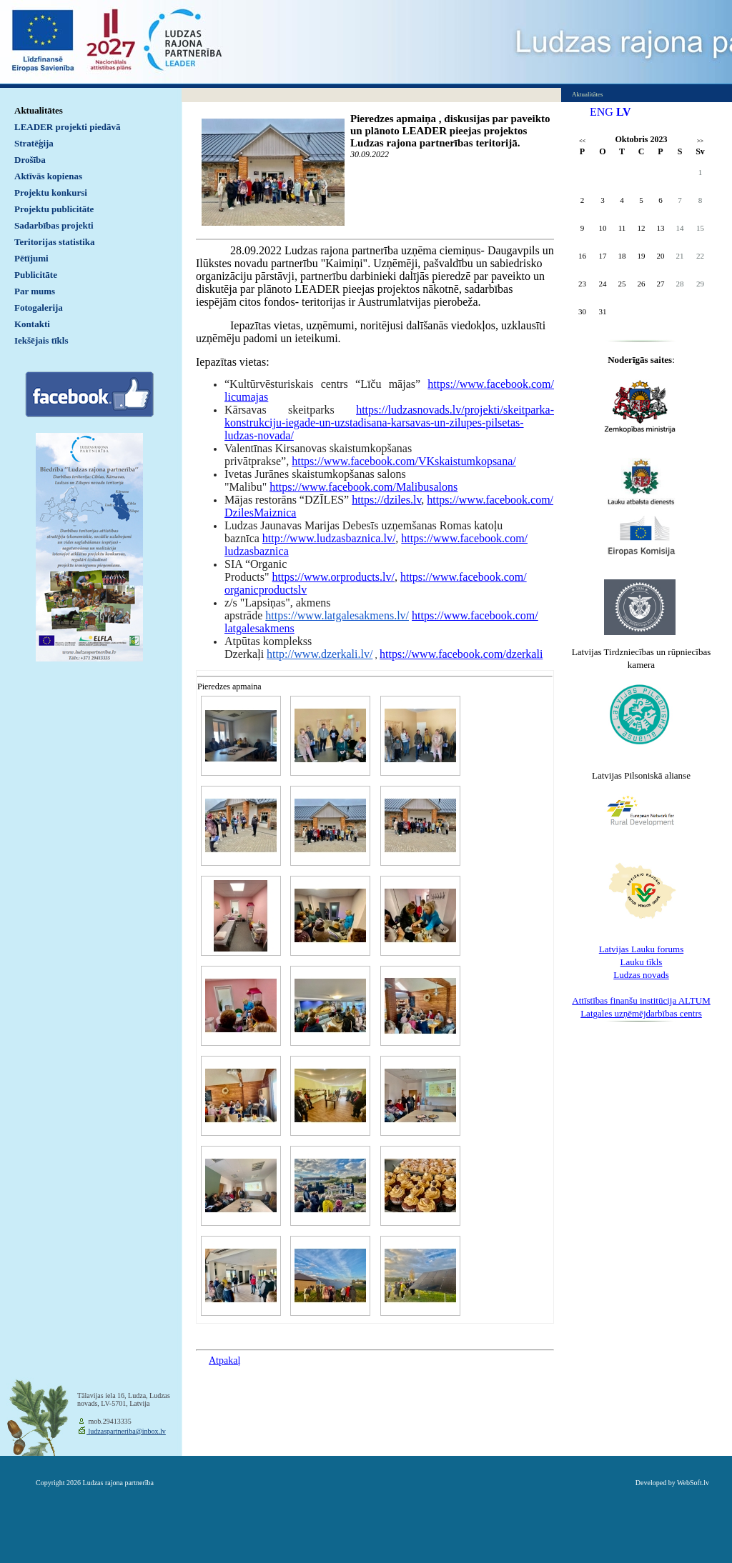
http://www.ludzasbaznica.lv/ (328, 538)
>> (700, 141)
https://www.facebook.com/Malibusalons (363, 487)
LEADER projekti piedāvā (67, 126)
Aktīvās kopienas (48, 176)
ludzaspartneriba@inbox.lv (126, 1431)
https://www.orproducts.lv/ (333, 577)
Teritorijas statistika (54, 241)
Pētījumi (31, 258)
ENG (601, 112)
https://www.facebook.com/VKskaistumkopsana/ (404, 461)
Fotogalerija (38, 307)
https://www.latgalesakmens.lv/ (337, 615)
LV (623, 112)
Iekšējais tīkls (41, 340)
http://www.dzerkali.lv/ (319, 654)
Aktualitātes (38, 110)
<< (582, 141)
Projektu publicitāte (54, 209)
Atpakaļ (224, 1360)
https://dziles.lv (386, 500)
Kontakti (32, 324)
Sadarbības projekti (54, 225)
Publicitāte (35, 274)
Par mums (34, 291)
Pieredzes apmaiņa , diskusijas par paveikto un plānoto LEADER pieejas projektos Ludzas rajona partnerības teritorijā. (450, 131)
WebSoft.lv (693, 1483)
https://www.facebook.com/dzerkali (461, 654)
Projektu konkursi (50, 192)
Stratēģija (34, 143)
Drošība (30, 159)
